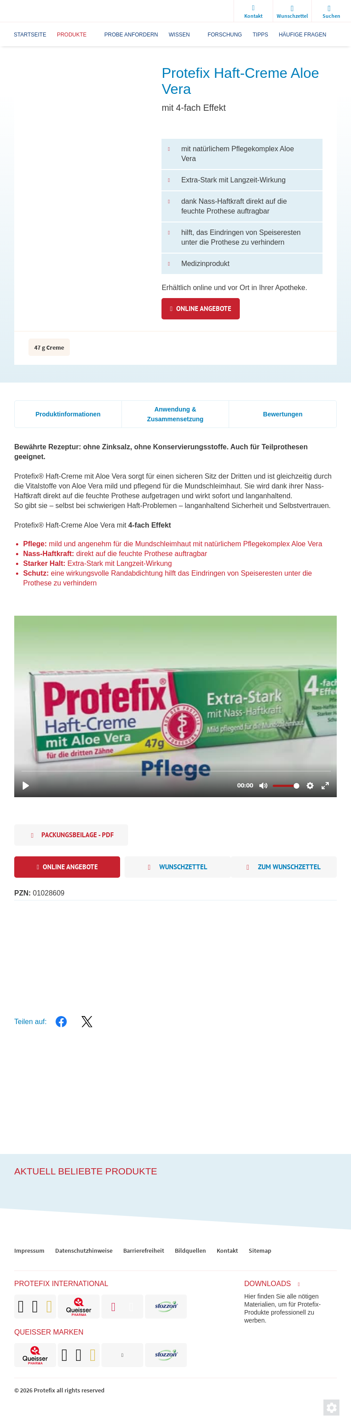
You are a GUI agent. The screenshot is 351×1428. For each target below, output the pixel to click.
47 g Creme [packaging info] (49, 347)
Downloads (267, 1283)
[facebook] (61, 1021)
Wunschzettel (177, 867)
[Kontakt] (253, 11)
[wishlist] (292, 11)
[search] (331, 11)
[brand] (35, 1355)
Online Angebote (203, 308)
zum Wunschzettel (283, 867)
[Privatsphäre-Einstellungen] (331, 1408)
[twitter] (87, 1021)
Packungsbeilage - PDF (77, 835)
